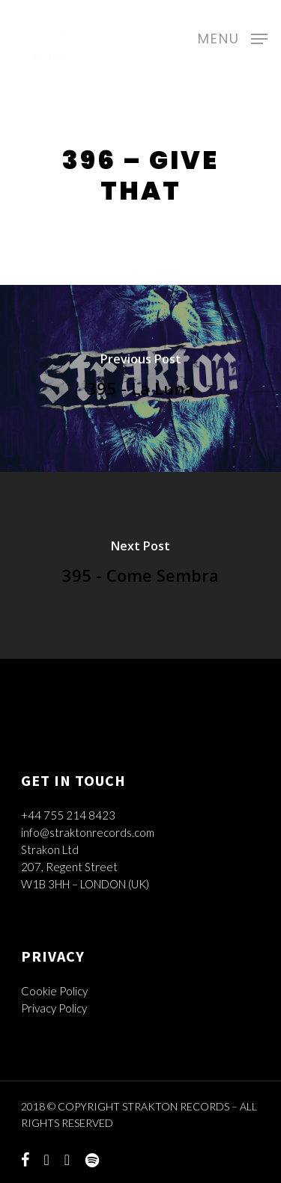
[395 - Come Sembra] (140, 565)
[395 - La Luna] (140, 378)
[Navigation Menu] (233, 36)
